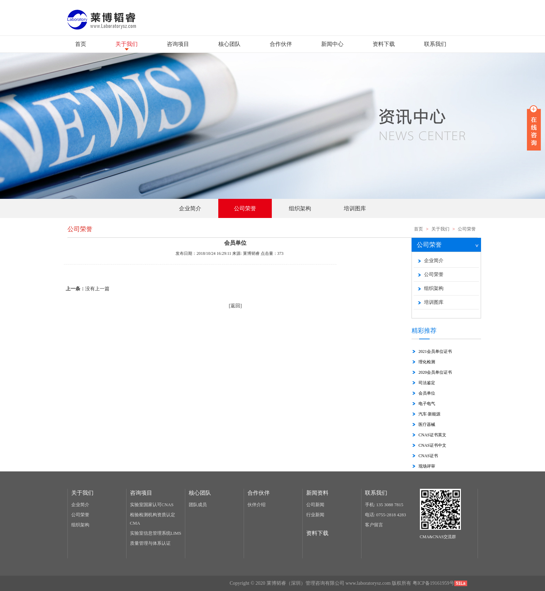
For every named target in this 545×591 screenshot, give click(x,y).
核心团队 (229, 44)
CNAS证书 (428, 455)
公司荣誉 (467, 229)
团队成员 (198, 504)
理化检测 (426, 361)
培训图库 (434, 302)
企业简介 (434, 260)
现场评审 (426, 466)
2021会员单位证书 (435, 351)
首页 (80, 44)
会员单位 (426, 393)
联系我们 (435, 44)
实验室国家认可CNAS (152, 504)
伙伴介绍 (256, 504)
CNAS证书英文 (432, 434)
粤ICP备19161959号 (433, 583)
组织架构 (434, 288)
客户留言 (374, 524)
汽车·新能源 (429, 414)
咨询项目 (178, 44)
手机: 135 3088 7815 (384, 504)
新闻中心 (332, 44)
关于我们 (126, 44)
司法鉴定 (426, 382)
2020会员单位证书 (435, 372)
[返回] (235, 305)
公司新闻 (315, 504)
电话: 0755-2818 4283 (385, 514)
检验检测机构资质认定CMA (152, 519)
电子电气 (426, 403)
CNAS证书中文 (432, 445)
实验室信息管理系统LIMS (155, 533)
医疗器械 (426, 424)
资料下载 (384, 44)
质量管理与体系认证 (150, 543)
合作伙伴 (281, 44)
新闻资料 (317, 493)
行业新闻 (315, 514)
